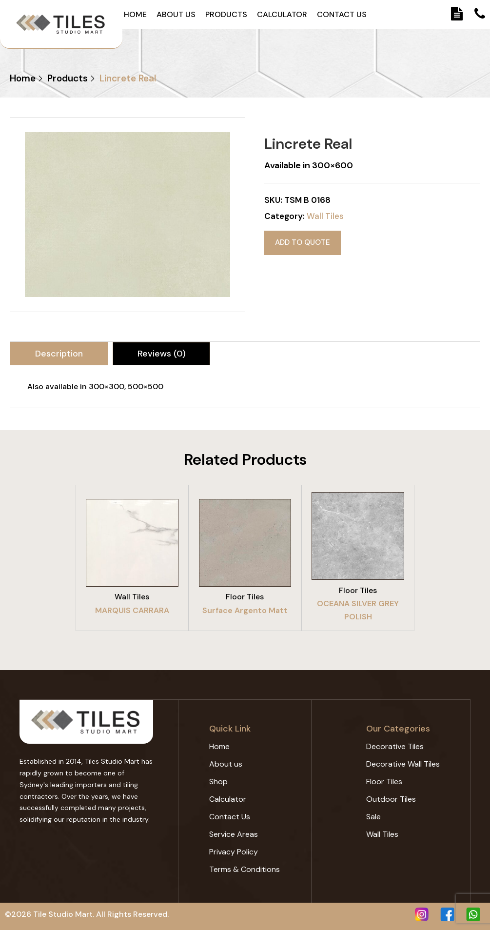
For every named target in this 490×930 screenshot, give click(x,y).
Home (135, 14)
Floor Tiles (384, 781)
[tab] (59, 353)
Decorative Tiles (395, 746)
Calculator (282, 14)
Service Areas (233, 834)
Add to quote (301, 241)
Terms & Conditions (244, 869)
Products (226, 14)
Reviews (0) (161, 353)
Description (59, 353)
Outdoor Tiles (391, 799)
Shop (218, 781)
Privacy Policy (233, 852)
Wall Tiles (325, 216)
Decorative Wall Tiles (403, 764)
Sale (373, 816)
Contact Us (342, 14)
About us (176, 14)
